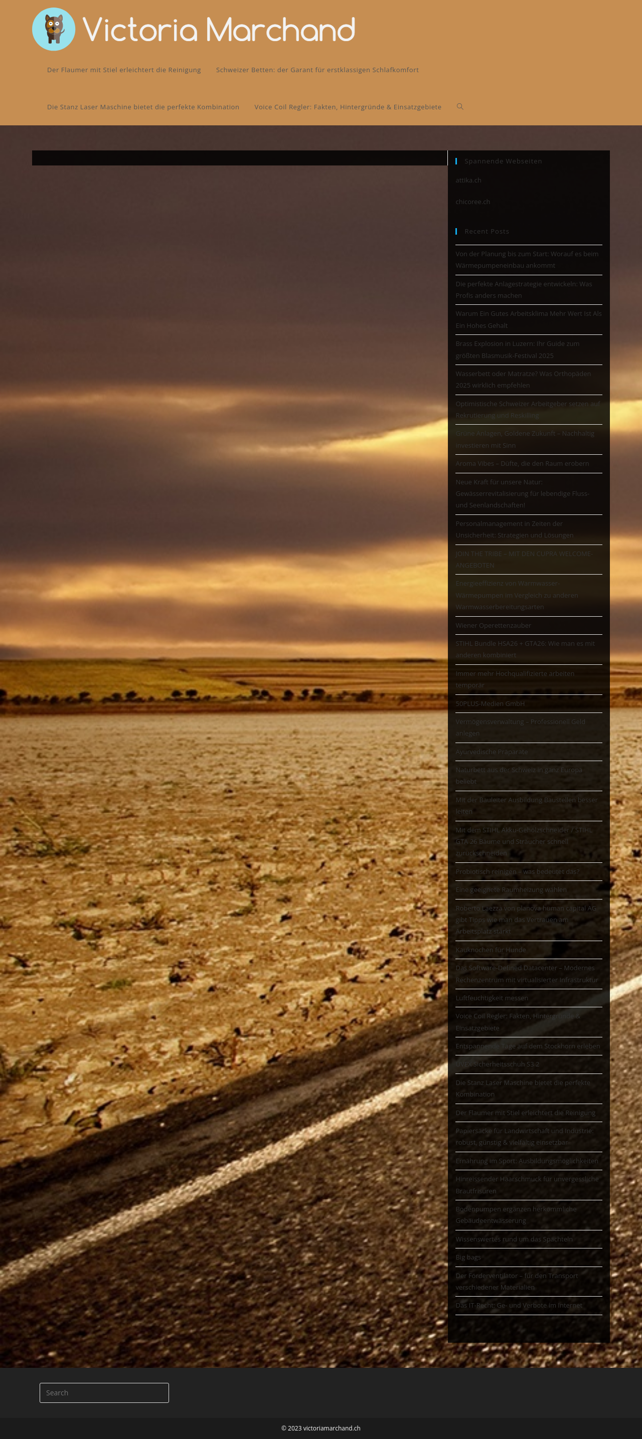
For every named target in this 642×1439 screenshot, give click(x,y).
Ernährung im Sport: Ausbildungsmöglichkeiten (526, 1160)
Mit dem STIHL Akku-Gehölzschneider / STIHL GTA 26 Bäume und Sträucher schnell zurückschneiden (523, 841)
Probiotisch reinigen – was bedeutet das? (517, 871)
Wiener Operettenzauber (493, 625)
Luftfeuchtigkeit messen (491, 997)
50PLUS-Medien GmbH (490, 703)
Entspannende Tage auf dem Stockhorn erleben (527, 1045)
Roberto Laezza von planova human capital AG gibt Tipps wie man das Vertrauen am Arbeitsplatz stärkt (525, 920)
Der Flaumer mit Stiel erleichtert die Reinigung (525, 1112)
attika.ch (468, 180)
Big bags (468, 1257)
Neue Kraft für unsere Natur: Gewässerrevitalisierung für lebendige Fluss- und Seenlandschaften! (522, 493)
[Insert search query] (104, 1393)
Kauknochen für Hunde (490, 949)
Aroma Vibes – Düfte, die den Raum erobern (522, 463)
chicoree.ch (472, 201)
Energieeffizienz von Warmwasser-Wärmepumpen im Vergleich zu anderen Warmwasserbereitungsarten (516, 595)
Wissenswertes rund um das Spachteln (514, 1238)
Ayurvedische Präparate (491, 751)
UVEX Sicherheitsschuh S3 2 (497, 1063)
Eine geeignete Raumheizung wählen (511, 889)
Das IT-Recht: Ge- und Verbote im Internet (518, 1305)
